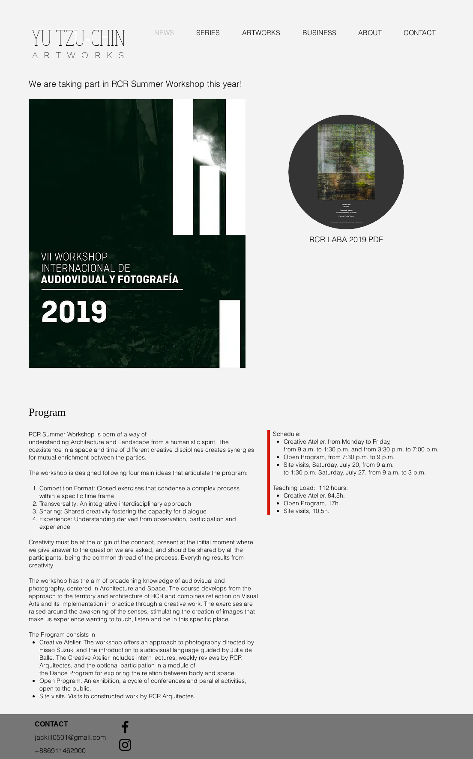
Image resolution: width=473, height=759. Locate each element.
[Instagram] (125, 745)
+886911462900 (60, 750)
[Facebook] (125, 727)
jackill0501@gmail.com (70, 737)
